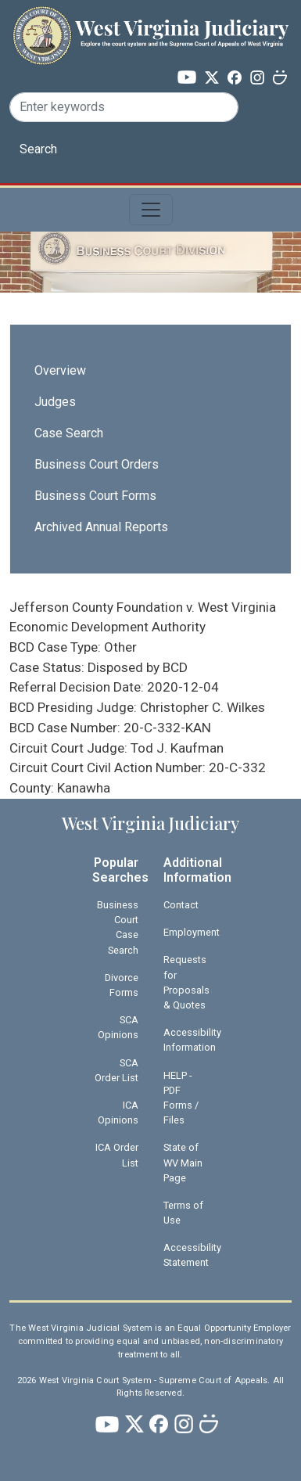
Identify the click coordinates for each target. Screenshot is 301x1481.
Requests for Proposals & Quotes (186, 982)
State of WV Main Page (182, 1162)
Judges (55, 401)
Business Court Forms (95, 495)
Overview (60, 370)
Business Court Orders (96, 464)
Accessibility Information (192, 1039)
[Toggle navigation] (151, 209)
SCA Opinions (118, 1027)
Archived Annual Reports (101, 526)
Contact (181, 905)
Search (38, 149)
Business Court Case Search (117, 927)
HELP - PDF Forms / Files (181, 1098)
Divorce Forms (121, 985)
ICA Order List (116, 1154)
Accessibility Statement (192, 1255)
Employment (191, 932)
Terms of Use (183, 1212)
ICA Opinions (118, 1112)
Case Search (68, 433)
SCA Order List (116, 1070)
